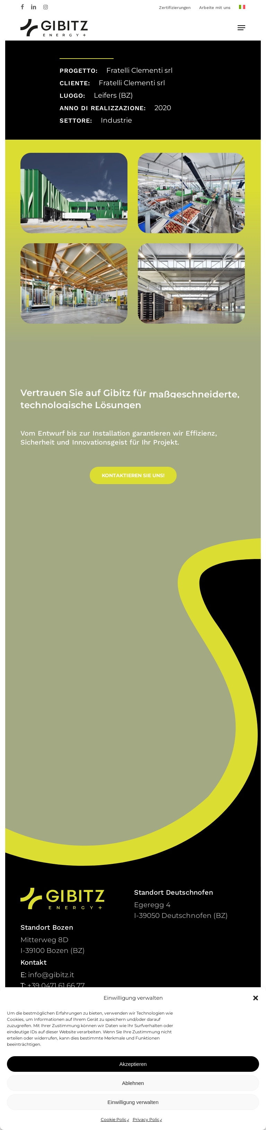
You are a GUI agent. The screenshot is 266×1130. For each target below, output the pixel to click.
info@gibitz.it (51, 975)
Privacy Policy (147, 1119)
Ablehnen (133, 1083)
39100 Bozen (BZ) (52, 950)
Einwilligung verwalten (133, 1102)
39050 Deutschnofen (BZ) (181, 915)
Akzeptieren (133, 1064)
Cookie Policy (115, 1119)
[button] (255, 998)
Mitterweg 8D (44, 940)
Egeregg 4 (152, 905)
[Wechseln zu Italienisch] (242, 7)
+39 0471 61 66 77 (56, 985)
